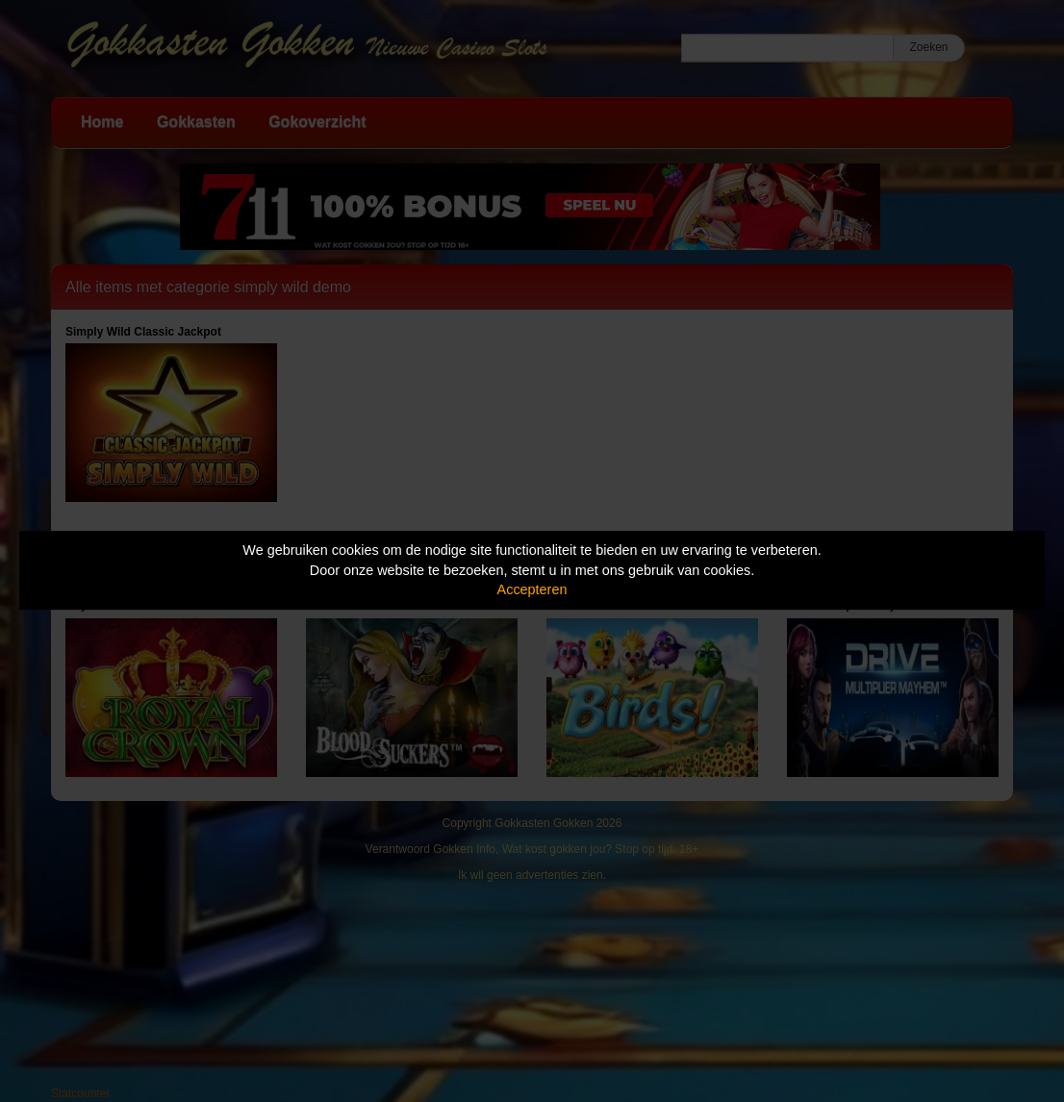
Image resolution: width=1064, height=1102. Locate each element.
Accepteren (532, 589)
